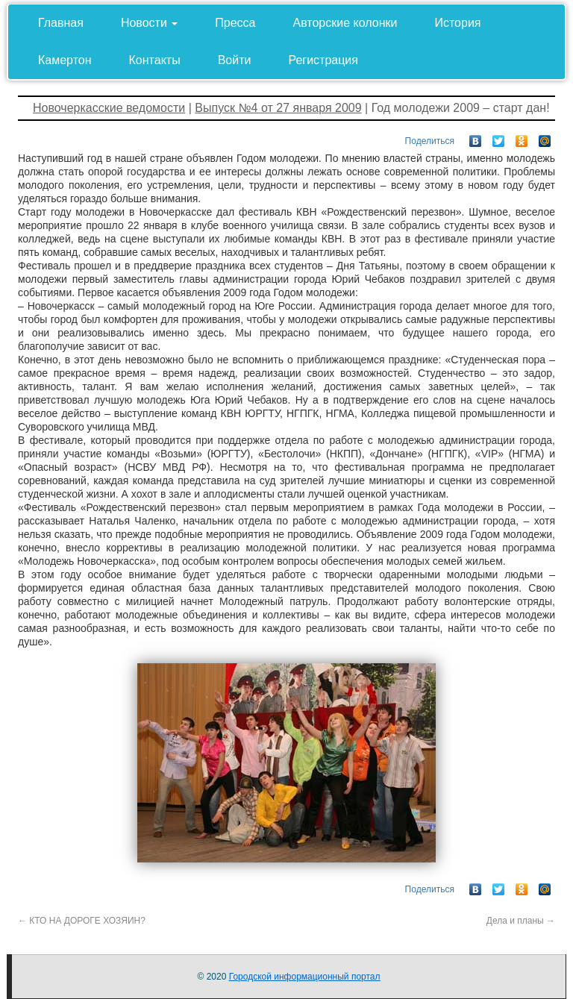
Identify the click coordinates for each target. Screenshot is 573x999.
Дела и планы (520, 920)
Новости (149, 22)
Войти (234, 60)
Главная (61, 22)
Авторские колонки (345, 22)
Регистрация (323, 60)
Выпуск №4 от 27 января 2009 (278, 107)
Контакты (155, 60)
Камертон (65, 60)
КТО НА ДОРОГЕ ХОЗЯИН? (81, 920)
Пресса (235, 22)
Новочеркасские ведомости (109, 107)
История (457, 22)
